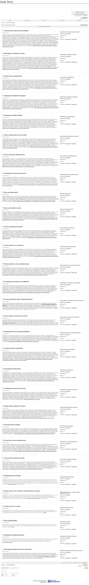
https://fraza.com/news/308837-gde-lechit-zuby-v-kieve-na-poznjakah (22, 341)
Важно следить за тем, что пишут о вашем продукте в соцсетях (22, 490)
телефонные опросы (12, 484)
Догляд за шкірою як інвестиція (13, 226)
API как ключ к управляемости (13, 76)
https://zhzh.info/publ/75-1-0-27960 (32, 399)
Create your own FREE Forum (39, 580)
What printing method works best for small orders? (18, 549)
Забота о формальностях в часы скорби (15, 135)
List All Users (27, 20)
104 (65, 562)
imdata (44, 512)
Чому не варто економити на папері (14, 458)
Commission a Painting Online (9, 322)
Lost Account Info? (83, 18)
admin (6, 571)
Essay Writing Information (10, 22)
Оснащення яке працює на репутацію (14, 388)
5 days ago (67, 181)
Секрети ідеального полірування (13, 348)
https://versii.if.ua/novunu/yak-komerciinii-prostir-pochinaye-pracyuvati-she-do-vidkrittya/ (22, 469)
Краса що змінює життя (11, 192)
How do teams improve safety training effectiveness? (18, 299)
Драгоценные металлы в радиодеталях (15, 173)
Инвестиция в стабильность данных (14, 53)
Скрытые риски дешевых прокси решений (16, 30)
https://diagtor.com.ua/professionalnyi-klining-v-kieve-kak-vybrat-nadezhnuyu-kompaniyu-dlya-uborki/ (25, 274)
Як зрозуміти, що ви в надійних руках (15, 440)
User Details (62, 20)
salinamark (68, 302)
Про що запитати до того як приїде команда (16, 263)
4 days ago (67, 163)
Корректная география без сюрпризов (15, 95)
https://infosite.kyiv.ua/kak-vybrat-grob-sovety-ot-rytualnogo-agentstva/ (18, 166)
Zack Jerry (3, 22)
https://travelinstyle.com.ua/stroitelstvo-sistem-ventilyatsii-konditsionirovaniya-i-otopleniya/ (34, 433)
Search (44, 20)
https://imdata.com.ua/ (7, 542)
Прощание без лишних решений (13, 115)
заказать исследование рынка (33, 498)
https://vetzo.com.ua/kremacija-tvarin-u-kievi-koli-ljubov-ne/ (15, 128)
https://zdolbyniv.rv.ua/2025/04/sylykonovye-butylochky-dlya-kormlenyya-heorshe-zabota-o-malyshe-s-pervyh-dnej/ (28, 418)
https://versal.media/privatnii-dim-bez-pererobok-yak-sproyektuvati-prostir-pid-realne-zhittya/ (36, 451)
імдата (12, 526)
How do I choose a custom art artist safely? (16, 315)
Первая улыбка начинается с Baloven (14, 406)
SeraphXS (68, 118)
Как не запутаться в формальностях (14, 154)
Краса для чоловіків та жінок (12, 208)
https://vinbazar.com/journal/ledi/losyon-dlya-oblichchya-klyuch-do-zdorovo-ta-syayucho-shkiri (34, 201)
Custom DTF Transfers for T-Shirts (46, 556)
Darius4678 (68, 33)
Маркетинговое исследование (12, 475)
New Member (84, 17)
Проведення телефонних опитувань (14, 535)
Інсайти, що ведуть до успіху (12, 506)
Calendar (79, 20)
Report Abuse (43, 582)
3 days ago (67, 39)
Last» (69, 562)
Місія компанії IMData (10, 520)
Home (10, 20)
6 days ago (67, 290)
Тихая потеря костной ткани (12, 368)
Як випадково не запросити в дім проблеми (16, 281)
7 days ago (67, 340)
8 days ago (67, 484)
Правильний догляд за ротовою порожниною (17, 331)
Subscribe (85, 564)
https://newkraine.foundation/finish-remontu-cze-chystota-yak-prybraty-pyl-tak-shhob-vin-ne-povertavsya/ (25, 292)
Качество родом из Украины (12, 424)
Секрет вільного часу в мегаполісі (14, 245)
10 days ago (68, 557)
